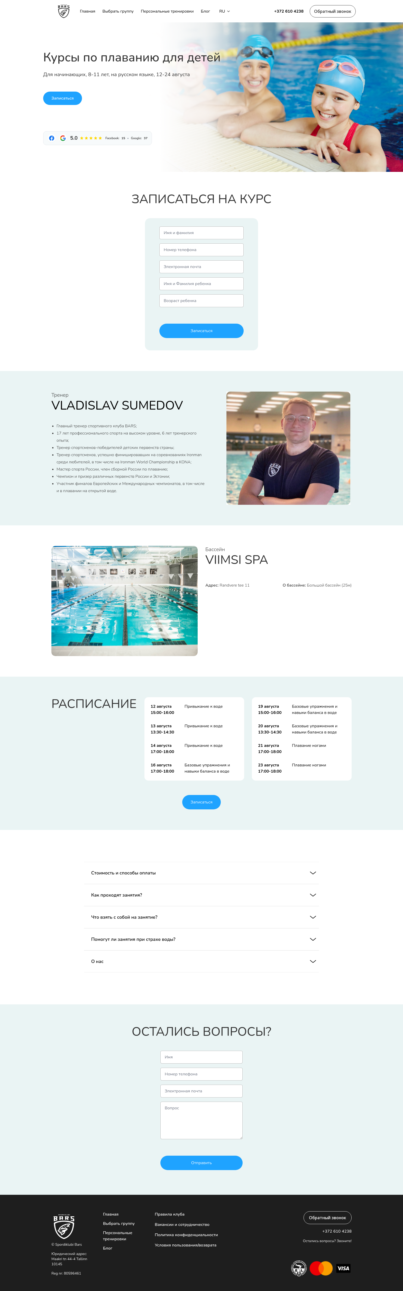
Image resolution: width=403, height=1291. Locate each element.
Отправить (201, 1163)
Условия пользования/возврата (185, 1245)
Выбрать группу (118, 11)
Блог (205, 11)
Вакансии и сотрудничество (182, 1224)
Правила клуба (170, 1214)
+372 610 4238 (289, 11)
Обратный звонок (332, 11)
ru (224, 11)
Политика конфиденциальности (186, 1235)
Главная (87, 11)
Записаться (62, 98)
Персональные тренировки (167, 11)
